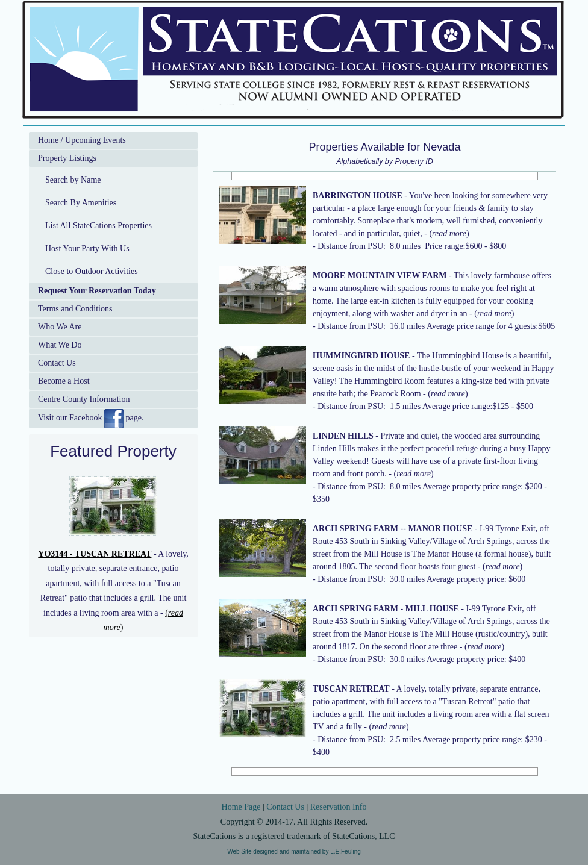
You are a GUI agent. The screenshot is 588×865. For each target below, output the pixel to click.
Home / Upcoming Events (82, 140)
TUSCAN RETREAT (351, 688)
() (449, 233)
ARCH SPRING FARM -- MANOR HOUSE (392, 528)
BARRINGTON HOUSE (357, 195)
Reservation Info (338, 806)
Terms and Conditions (75, 308)
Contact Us (57, 362)
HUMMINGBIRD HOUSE (361, 355)
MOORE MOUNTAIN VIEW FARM (380, 275)
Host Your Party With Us (87, 248)
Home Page (241, 806)
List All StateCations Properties (98, 225)
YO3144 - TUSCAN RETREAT (94, 553)
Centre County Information (84, 399)
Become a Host (64, 381)
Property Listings (67, 158)
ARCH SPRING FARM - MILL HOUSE (386, 608)
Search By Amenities (80, 202)
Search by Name (73, 179)
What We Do (59, 344)
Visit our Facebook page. (90, 418)
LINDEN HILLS (343, 435)
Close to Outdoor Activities (91, 271)
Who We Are (59, 326)
